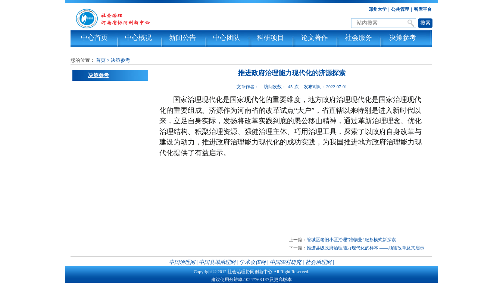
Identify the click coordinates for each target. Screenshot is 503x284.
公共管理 (400, 9)
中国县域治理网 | (218, 262)
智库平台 (423, 9)
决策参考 (402, 37)
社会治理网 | (319, 262)
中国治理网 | (183, 262)
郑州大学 (378, 9)
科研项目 (270, 37)
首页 (101, 60)
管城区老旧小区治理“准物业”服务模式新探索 (351, 239)
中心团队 (226, 37)
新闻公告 (182, 37)
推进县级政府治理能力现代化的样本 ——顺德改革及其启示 (365, 248)
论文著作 (314, 37)
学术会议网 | (254, 262)
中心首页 (94, 37)
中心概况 (138, 37)
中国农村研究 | (287, 262)
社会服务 (358, 37)
